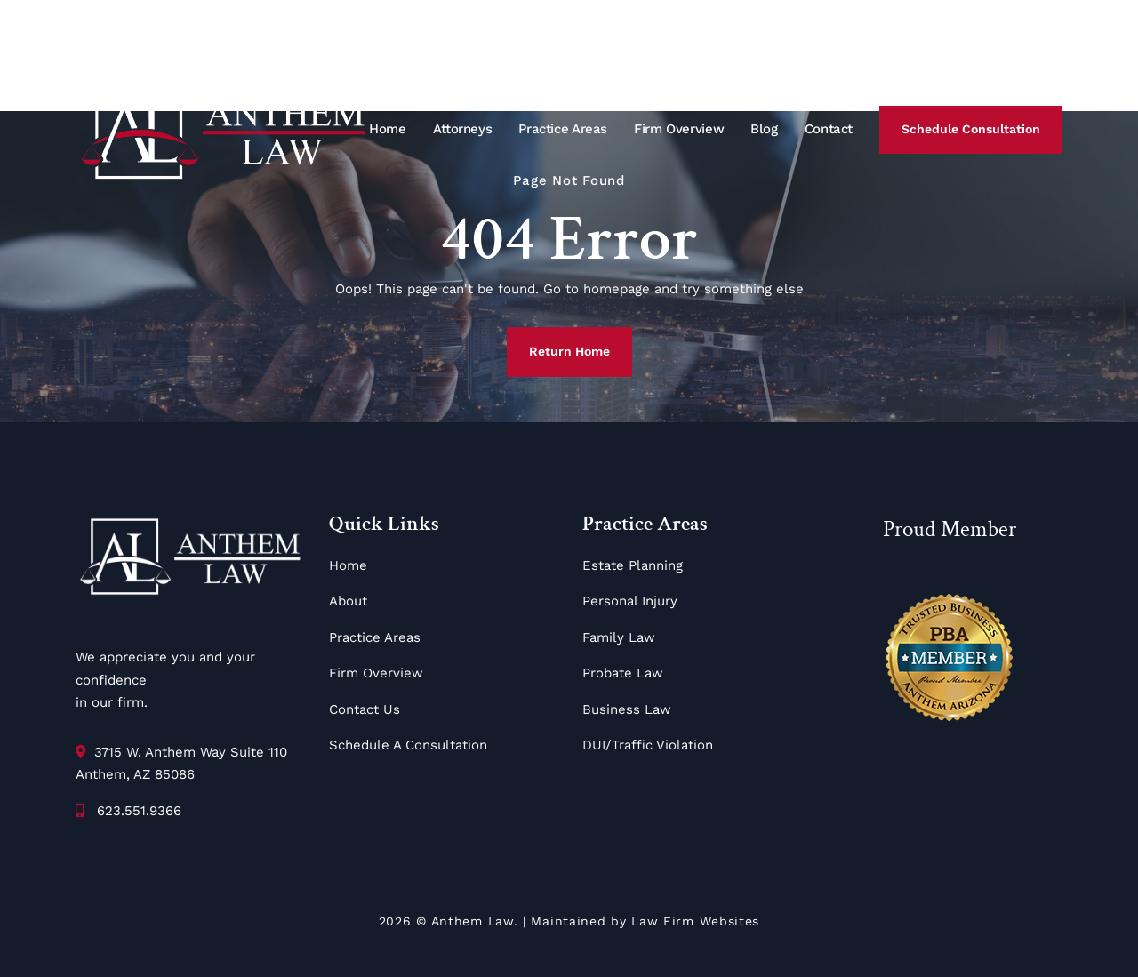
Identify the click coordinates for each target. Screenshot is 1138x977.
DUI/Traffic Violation (647, 745)
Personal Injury (629, 601)
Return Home (569, 351)
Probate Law (622, 673)
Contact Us (364, 709)
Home (387, 129)
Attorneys (463, 129)
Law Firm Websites (695, 921)
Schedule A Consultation (408, 745)
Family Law (618, 637)
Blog (764, 129)
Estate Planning (632, 565)
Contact (829, 129)
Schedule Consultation (971, 129)
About (348, 601)
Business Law (626, 709)
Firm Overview (679, 129)
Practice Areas (562, 129)
